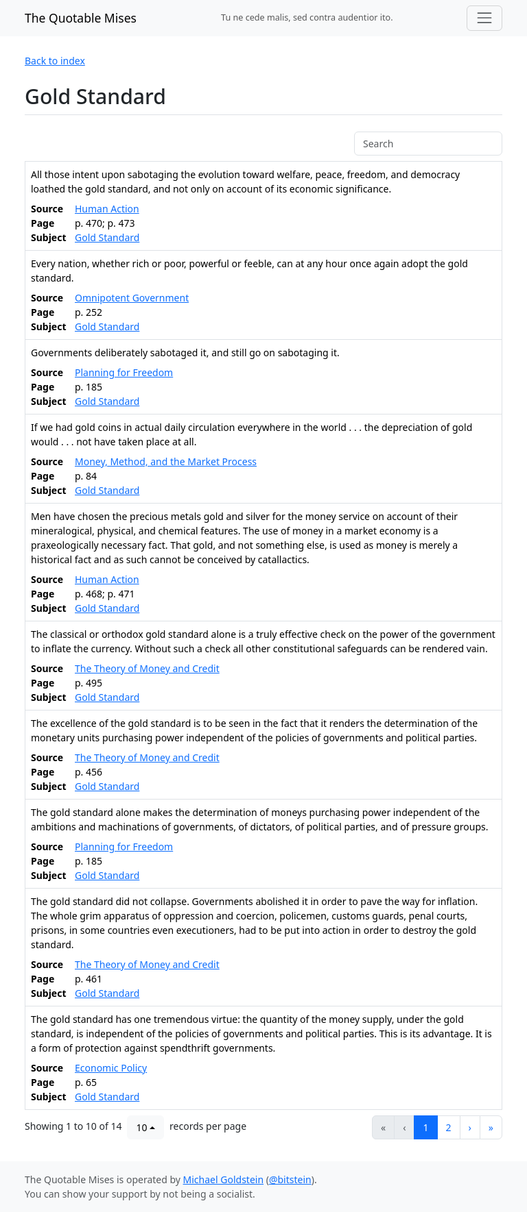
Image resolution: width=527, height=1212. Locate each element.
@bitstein (290, 1179)
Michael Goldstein (223, 1179)
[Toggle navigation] (484, 17)
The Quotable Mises (81, 18)
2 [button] (449, 1127)
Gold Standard (107, 237)
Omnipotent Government (132, 297)
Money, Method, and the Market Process (166, 461)
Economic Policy (111, 1067)
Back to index (55, 60)
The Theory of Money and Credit (147, 668)
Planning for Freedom (124, 372)
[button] (470, 1127)
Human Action (107, 208)
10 (141, 1127)
